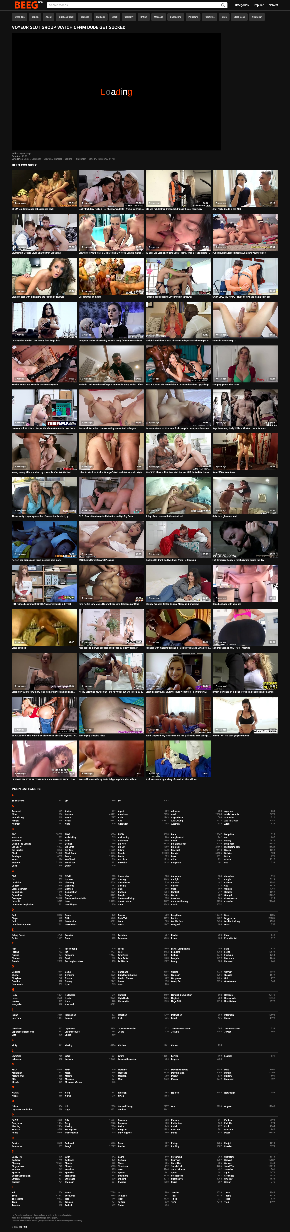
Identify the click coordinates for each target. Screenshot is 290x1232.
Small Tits (20, 17)
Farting (15, 952)
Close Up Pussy (19, 889)
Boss (173, 856)
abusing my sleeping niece (92, 735)
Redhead (84, 17)
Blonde (121, 853)
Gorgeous (176, 978)
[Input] (137, 5)
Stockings (229, 1176)
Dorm (120, 921)
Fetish (227, 952)
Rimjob (227, 1143)
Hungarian (17, 1004)
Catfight (175, 879)
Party (67, 1123)
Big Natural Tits (232, 847)
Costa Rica (17, 895)
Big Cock (175, 847)
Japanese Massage (180, 1028)
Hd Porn (23, 1227)
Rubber (121, 1146)
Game (68, 972)
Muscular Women (73, 1082)
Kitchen (122, 1045)
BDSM (121, 834)
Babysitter (229, 834)
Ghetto (15, 975)
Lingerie (175, 1059)
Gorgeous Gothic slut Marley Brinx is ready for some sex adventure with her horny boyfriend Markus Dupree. (111, 340)
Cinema (122, 885)
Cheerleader (124, 882)
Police (121, 1126)
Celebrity (128, 17)
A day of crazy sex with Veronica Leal (164, 516)
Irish (120, 1018)
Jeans (121, 1032)
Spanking (69, 1172)
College (228, 889)
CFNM (112, 159)
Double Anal (177, 921)
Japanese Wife (72, 1032)
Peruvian (122, 1123)
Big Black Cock (65, 17)
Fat (66, 952)
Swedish (16, 1182)
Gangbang (123, 972)
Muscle (15, 1082)
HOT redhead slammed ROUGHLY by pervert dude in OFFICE (41, 604)
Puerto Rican (71, 1132)
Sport (174, 1172)
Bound (15, 859)
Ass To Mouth (231, 820)
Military (228, 1076)
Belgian (68, 844)
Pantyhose (17, 1123)
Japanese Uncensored (23, 1032)
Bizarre (228, 850)
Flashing (228, 955)
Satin (67, 1157)
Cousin (174, 895)
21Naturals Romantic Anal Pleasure (96, 560)
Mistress (69, 1079)
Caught (228, 879)
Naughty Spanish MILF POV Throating (231, 648)
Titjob (174, 1199)
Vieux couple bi (19, 648)
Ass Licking (177, 820)
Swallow (228, 1179)
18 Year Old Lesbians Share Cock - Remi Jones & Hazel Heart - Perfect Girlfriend (178, 253)
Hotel (67, 1001)
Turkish (68, 1205)
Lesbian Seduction (127, 1059)
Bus (226, 862)
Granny (68, 981)
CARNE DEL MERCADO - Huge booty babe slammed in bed (241, 297)
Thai (173, 1195)
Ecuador (69, 935)
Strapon (16, 1179)
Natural (15, 1093)
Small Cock (176, 1166)
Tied (67, 1199)
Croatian (175, 898)
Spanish (16, 1172)
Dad (14, 915)
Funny (174, 961)
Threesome (17, 1199)
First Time (123, 955)
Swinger (122, 1182)
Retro (120, 1143)
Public (15, 1132)
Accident (16, 811)
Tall (13, 1192)
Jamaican (17, 1028)
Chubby (15, 885)
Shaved (228, 1160)
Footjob (175, 958)
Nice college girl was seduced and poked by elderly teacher (108, 648)
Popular (259, 5)
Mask (67, 1073)
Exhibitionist (230, 938)
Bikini (121, 850)
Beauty (227, 840)
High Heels (123, 998)
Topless (69, 1202)
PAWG (15, 1120)
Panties (228, 1120)
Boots (121, 856)
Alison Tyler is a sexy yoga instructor (231, 735)
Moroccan (229, 1079)
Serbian (122, 1160)
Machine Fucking (179, 1069)
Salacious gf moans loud (225, 516)
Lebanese (16, 1059)
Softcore (16, 1169)
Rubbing (175, 1146)
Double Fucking (232, 921)
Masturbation (177, 1073)
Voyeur (92, 159)
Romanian (17, 1146)
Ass (120, 820)
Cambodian (123, 876)
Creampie (16, 898)
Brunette (16, 862)
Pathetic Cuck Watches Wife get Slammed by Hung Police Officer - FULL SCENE (111, 384)
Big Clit (121, 847)
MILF (14, 1069)
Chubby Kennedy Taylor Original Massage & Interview (172, 604)
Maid (226, 1069)
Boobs (68, 856)
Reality (15, 1143)
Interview (16, 1018)
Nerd (67, 1093)
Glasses (228, 975)
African (68, 811)
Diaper (15, 918)
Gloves (68, 978)
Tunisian (16, 1205)
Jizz (14, 1035)
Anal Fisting (18, 817)
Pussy (227, 1132)
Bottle (227, 856)
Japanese (70, 1028)
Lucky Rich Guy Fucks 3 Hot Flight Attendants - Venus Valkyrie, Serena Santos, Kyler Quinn (111, 209)
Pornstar (16, 1129)
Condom (122, 892)
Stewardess (177, 1176)
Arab (120, 817)
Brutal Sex (70, 862)
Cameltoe (176, 876)
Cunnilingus (71, 904)
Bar (226, 837)
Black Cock (239, 17)
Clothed (69, 889)
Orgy (67, 1109)
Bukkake (100, 17)
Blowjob (48, 159)
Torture (121, 1202)
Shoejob (69, 1163)
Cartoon (69, 879)
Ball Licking (71, 837)
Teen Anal (70, 1195)
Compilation (71, 892)
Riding (174, 1143)
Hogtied (175, 998)
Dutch (227, 924)
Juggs (68, 1035)
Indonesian (70, 1015)
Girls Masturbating (127, 975)
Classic (174, 885)
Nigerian (122, 1093)
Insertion (122, 1015)
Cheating (69, 882)
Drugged (175, 924)
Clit (226, 885)
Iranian (35, 17)
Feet (120, 952)
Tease (227, 1192)
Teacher (175, 1192)
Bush (14, 866)
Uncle (27, 159)
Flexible (16, 958)
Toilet (227, 1199)
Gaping (174, 972)
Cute (120, 904)
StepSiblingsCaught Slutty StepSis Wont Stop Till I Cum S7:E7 (176, 692)
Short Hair (176, 1163)
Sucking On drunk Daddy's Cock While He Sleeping (171, 560)
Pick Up (228, 1123)
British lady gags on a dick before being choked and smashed (243, 692)
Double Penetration (21, 924)
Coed (173, 889)
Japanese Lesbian (127, 1028)
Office (15, 1106)
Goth (226, 978)
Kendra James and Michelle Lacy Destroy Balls (35, 384)
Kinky (14, 1045)
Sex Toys (175, 1160)
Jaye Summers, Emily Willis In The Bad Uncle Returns (239, 428)
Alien (14, 814)
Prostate (175, 1129)
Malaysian (17, 1073)
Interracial (229, 1015)
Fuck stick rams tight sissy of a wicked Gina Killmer (171, 779)
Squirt (227, 1172)
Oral (173, 1106)
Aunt (67, 824)
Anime (68, 817)
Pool (226, 1126)
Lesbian (69, 1059)
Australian (257, 17)
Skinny (68, 1166)
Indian (15, 1015)
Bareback (16, 840)
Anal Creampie (231, 814)
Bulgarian (176, 862)
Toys (173, 1202)
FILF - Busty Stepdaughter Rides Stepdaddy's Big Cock (106, 516)
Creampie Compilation (76, 898)
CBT (14, 876)
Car (13, 879)
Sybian (227, 1182)
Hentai (68, 998)
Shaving (16, 1163)
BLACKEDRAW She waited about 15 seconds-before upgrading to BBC (178, 384)
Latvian (174, 1056)
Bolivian (228, 853)
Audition (16, 824)
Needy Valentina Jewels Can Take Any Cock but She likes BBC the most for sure (111, 692)
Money (174, 1079)
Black (114, 17)
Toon (14, 1202)
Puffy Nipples (124, 1132)
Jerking (68, 159)
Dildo (224, 17)
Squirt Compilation (21, 1176)
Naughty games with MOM (226, 384)
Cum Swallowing (179, 901)
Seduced (16, 1160)
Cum (67, 901)
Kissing (68, 1045)
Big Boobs (229, 844)
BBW (67, 834)
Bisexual (175, 850)
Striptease (70, 1179)
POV (67, 1120)
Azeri (227, 824)
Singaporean (18, 1166)
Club (120, 889)
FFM (14, 949)
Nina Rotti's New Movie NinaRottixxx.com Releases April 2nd (109, 604)
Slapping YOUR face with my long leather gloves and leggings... (43, 692)
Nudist (15, 1096)
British (143, 17)
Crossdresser (231, 898)
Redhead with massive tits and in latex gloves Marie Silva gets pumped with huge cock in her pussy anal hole (178, 648)
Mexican (122, 1076)
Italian (227, 1018)
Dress (121, 924)
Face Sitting (71, 949)
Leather (228, 1056)
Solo (120, 1169)
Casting (122, 879)
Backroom (17, 837)
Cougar (68, 895)
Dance (68, 915)
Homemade (230, 998)
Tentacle (122, 1195)
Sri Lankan (70, 1176)
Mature (227, 1073)
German (228, 972)
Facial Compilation (180, 949)
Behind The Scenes (21, 844)
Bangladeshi (177, 837)
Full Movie (123, 961)
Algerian (228, 811)
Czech (174, 904)
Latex (67, 1056)
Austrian (175, 824)
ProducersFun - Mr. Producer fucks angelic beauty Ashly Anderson (178, 428)
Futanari (228, 961)
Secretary (229, 1157)
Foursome (229, 958)
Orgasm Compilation (22, 1109)
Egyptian (122, 935)
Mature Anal (18, 1076)
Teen (14, 1195)
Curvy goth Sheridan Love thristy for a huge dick (36, 340)
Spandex (228, 1169)
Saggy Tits (17, 1157)
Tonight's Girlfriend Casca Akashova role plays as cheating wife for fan (178, 340)
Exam (174, 938)
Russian (228, 1146)
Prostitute (210, 17)
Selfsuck (69, 1160)
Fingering (69, 955)
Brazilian (122, 859)
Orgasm (228, 1106)
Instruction (176, 1015)
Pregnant (122, 1129)
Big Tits (68, 850)
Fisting (174, 955)
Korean (174, 1045)
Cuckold (16, 901)
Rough (68, 1146)
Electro (174, 935)
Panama (175, 1120)
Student (122, 1179)
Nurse (68, 1096)
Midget (174, 1076)
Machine (122, 1069)
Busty (68, 866)
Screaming (176, 1157)
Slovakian (123, 1166)
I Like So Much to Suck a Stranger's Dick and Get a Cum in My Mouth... (111, 472)
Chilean (175, 882)
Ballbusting (175, 17)
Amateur (69, 814)
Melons (68, 1076)
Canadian (229, 876)
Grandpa (16, 981)
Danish (121, 915)
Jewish (227, 1032)
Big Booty (16, 847)
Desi (226, 915)
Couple (121, 895)
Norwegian (229, 1093)
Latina (121, 1056)
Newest (273, 5)
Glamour (175, 975)
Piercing (16, 1126)
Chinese (228, 882)
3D (66, 800)
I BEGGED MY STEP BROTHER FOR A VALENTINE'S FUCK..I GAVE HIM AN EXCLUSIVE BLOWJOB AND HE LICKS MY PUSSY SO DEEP (44, 779)
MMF (67, 1069)
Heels (15, 998)
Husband (69, 1004)
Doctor (174, 918)
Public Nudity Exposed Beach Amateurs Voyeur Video (239, 253)
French (15, 961)
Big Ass (122, 844)
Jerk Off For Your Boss (224, 472)
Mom (120, 1079)
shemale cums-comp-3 (224, 340)
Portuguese (71, 1129)
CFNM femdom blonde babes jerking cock (32, 209)
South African (178, 1169)
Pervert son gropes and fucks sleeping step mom (36, 560)
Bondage (16, 856)
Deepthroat (176, 915)
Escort (68, 938)
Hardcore (229, 995)
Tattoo (68, 1192)
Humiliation (80, 159)
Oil (66, 1106)
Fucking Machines (74, 961)
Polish (174, 1126)
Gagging (16, 972)
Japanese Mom (232, 1028)
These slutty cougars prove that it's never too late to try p (40, 516)
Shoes (121, 1163)
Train (227, 1202)
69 (119, 800)
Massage (158, 17)
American (123, 814)
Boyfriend (70, 859)
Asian (68, 820)
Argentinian (177, 817)
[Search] (223, 5)
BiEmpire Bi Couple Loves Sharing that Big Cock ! (36, 253)
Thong (227, 1195)
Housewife (123, 1001)
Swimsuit (69, 1182)
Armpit (15, 820)
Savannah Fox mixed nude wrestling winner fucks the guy (107, 428)
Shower (228, 1163)
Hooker (15, 1001)
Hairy (14, 995)
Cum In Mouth (125, 901)
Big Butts (69, 847)
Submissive (177, 1179)
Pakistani (193, 17)
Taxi (120, 1192)
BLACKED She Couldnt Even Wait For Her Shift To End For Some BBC (178, 472)
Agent (48, 17)
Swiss (174, 1182)
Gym (67, 984)
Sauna (121, 1157)
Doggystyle (229, 918)
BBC (14, 834)
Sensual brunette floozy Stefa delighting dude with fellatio (107, 779)
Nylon (121, 1096)
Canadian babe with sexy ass (227, 604)
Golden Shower (125, 978)
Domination (70, 921)
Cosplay (228, 892)
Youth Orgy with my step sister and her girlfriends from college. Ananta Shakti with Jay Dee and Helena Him (178, 735)
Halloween (70, 995)
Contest (175, 892)
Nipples (175, 1093)
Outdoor (122, 1109)
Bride (173, 859)
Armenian (229, 817)
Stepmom (123, 1176)
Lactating (16, 1056)
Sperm (121, 1172)
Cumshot (228, 901)
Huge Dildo (176, 1001)
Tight (120, 1199)
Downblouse (71, 924)
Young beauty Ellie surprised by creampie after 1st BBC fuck (42, 472)
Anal (173, 814)
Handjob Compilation (181, 995)
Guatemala (17, 984)
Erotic (15, 938)
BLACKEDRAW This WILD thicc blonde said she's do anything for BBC (44, 735)
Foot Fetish (123, 958)
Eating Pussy (18, 935)
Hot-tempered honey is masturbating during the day (238, 560)
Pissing (68, 1126)
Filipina (15, 955)
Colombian (17, 892)
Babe (173, 834)
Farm (227, 949)
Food (67, 958)
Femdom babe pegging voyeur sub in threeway (169, 297)
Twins (121, 1205)
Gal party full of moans (90, 297)
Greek (121, 981)
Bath (67, 840)
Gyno (120, 984)
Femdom (102, 159)
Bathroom (123, 840)
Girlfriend (69, 975)
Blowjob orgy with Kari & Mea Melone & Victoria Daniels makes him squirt (111, 253)
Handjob (58, 159)
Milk (14, 1079)
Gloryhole (16, 978)
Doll (14, 921)
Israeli (174, 1018)
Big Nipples (17, 850)
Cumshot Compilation (22, 904)
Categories (242, 5)
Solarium (69, 1169)
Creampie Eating (126, 898)
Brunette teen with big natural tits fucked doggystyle (38, 297)
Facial (121, 949)
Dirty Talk (122, 918)
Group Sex (176, 981)
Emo (226, 935)
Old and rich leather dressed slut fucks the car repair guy (174, 209)
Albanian (175, 811)
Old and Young (125, 1106)
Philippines (176, 1123)
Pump (174, 1132)
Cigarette (69, 885)
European (36, 159)
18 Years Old (18, 800)
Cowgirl (228, 895)
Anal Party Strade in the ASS (227, 209)
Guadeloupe (230, 981)
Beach (174, 840)
